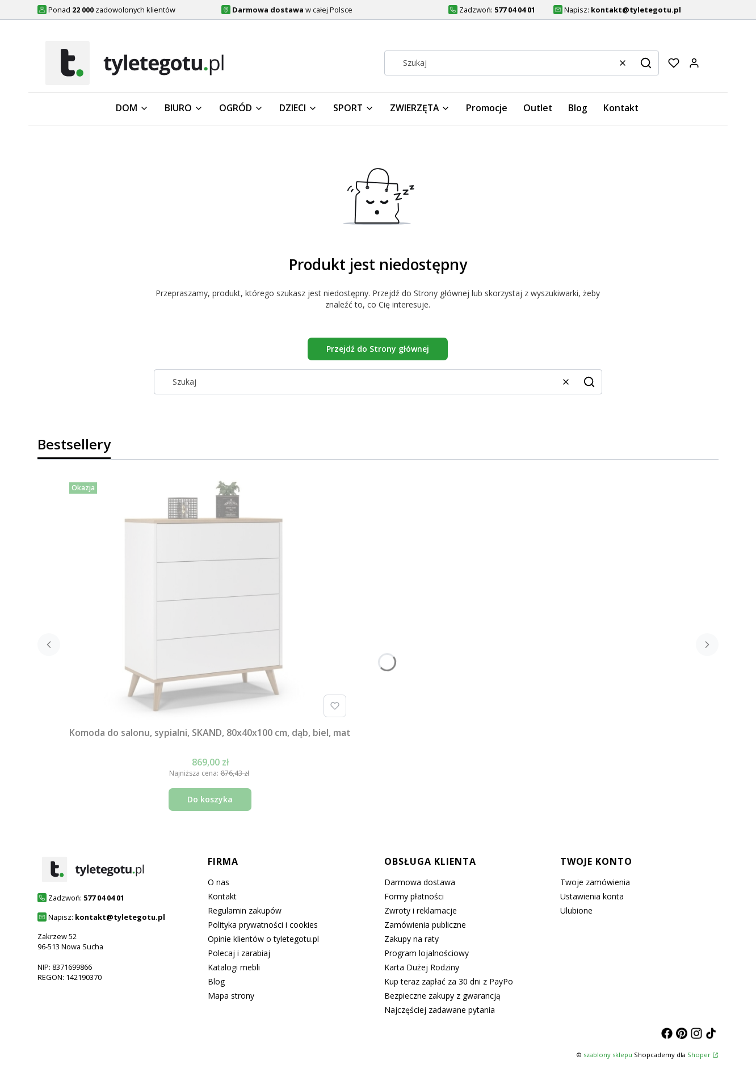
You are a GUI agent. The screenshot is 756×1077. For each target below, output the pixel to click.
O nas (218, 882)
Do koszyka (210, 799)
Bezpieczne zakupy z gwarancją (442, 995)
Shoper (699, 1054)
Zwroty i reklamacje (420, 910)
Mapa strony (231, 995)
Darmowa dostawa (419, 882)
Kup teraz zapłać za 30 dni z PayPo (448, 981)
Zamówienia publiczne (425, 924)
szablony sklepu (607, 1054)
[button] (646, 63)
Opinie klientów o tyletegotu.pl (263, 938)
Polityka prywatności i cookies (263, 924)
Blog (216, 981)
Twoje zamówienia (595, 882)
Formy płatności (414, 896)
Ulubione (576, 910)
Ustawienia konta (592, 896)
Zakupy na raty (411, 938)
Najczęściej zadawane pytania (439, 1009)
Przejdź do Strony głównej (377, 348)
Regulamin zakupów (245, 910)
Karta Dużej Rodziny (421, 967)
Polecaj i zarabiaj (239, 953)
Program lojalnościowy (426, 953)
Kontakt (222, 896)
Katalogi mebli (234, 967)
